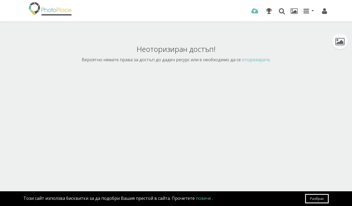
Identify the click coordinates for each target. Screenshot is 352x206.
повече (204, 198)
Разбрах (317, 198)
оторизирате (256, 60)
